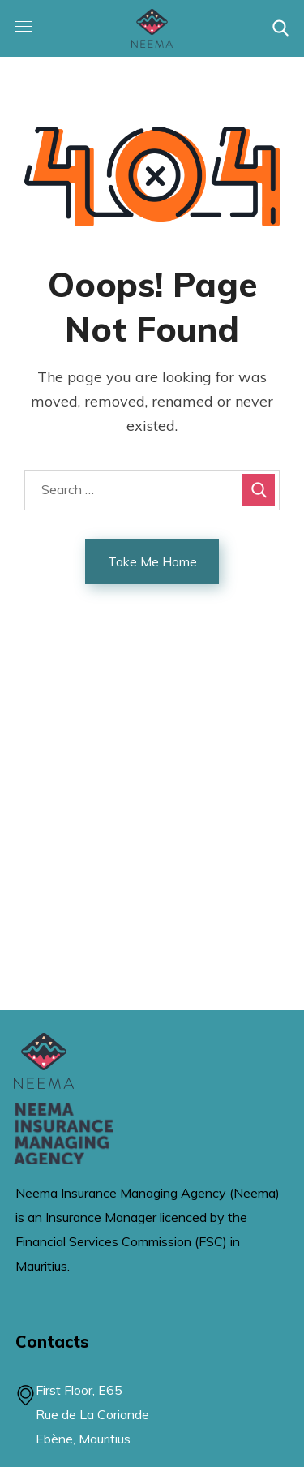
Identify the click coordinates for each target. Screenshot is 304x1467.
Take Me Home (152, 561)
